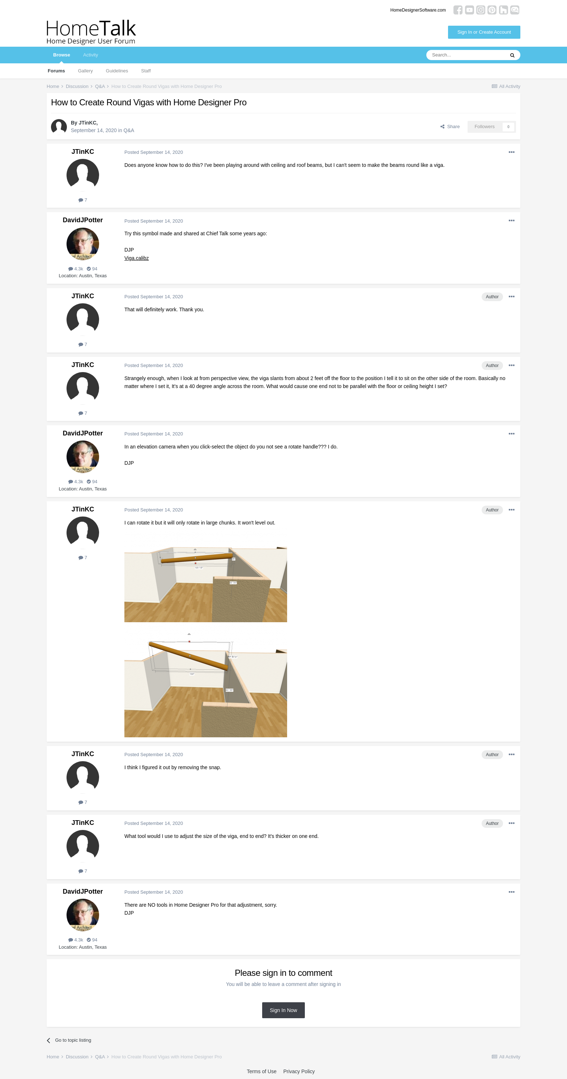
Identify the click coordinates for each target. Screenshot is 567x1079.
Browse (61, 57)
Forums (56, 70)
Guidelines (117, 70)
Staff (146, 70)
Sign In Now (283, 1010)
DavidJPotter (83, 220)
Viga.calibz (136, 258)
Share (450, 126)
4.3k (75, 268)
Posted (153, 152)
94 (92, 268)
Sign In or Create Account (484, 32)
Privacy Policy (299, 1071)
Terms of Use (261, 1071)
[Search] (465, 55)
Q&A (129, 130)
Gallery (85, 70)
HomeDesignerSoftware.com (418, 10)
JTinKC (88, 123)
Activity (90, 55)
